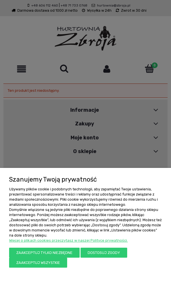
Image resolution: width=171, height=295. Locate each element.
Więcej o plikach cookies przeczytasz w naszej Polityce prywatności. (68, 240)
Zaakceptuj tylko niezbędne (44, 253)
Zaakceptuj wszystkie (38, 263)
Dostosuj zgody (104, 253)
